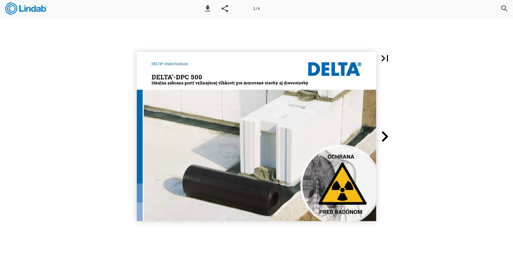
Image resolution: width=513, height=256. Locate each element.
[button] (207, 8)
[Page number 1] (256, 8)
